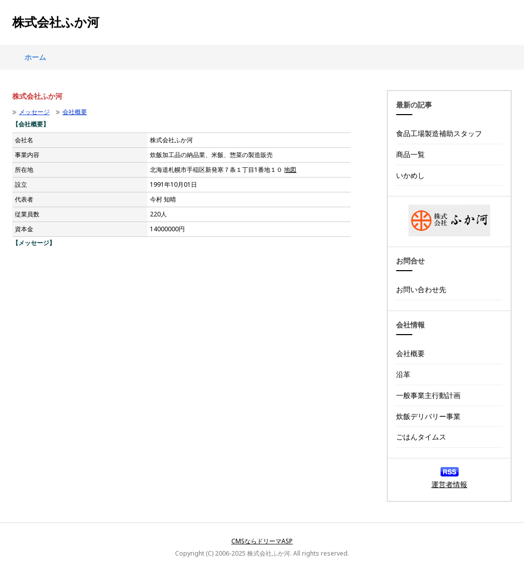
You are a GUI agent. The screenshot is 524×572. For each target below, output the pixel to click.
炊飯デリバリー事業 (428, 416)
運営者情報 (449, 484)
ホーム (35, 57)
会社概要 (74, 111)
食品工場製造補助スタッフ (439, 133)
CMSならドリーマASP (262, 541)
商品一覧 (410, 154)
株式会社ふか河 (55, 22)
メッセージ (34, 111)
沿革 (403, 374)
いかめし (410, 175)
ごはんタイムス (421, 437)
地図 (290, 169)
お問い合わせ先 (421, 289)
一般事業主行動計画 (428, 395)
